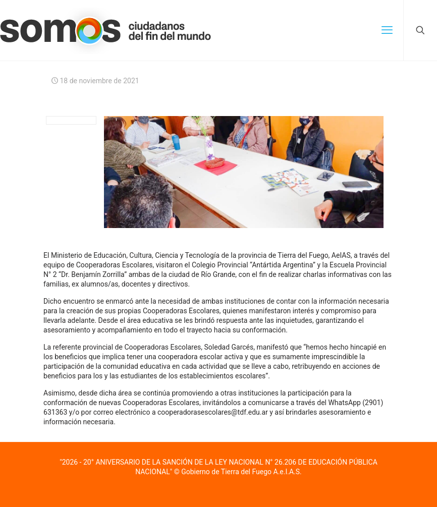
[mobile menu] (387, 30)
